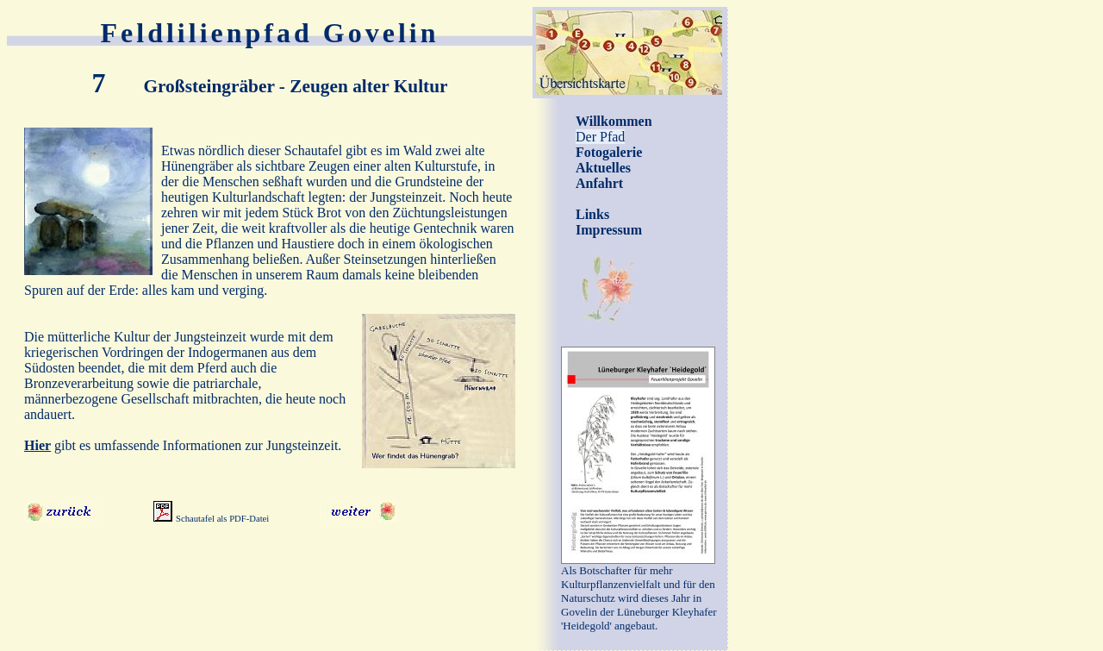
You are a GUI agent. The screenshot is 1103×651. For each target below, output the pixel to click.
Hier (37, 445)
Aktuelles (603, 167)
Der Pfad (600, 136)
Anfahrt (599, 183)
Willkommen (614, 121)
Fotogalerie (609, 152)
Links (592, 214)
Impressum (609, 229)
